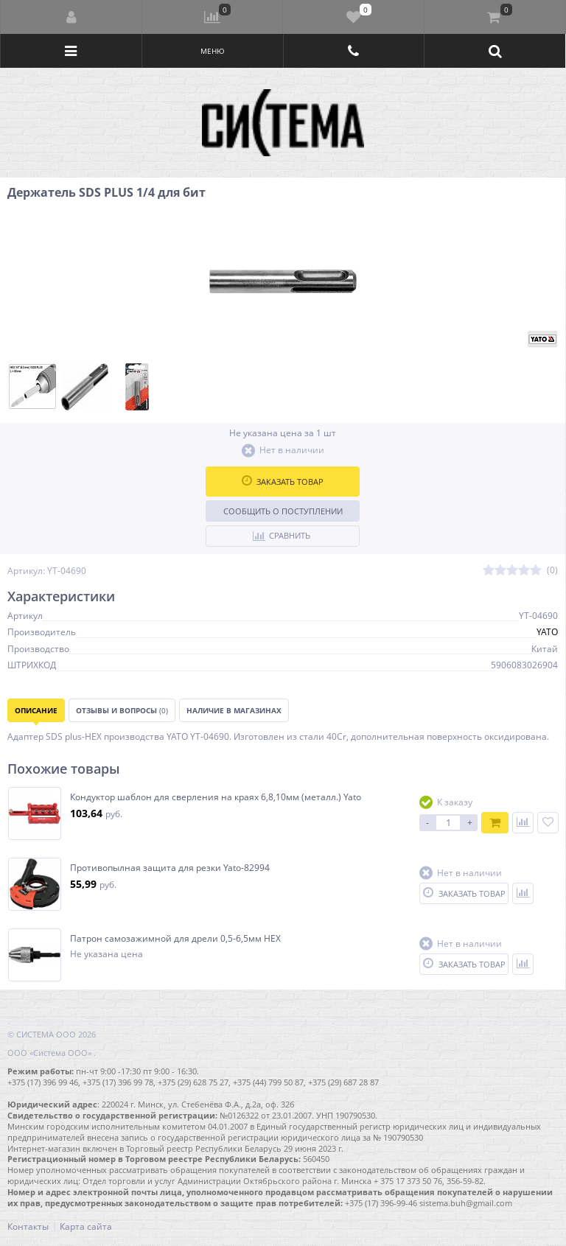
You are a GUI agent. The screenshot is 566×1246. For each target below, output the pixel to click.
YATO (547, 632)
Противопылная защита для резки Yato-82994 (170, 868)
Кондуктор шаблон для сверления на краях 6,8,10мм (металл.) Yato (215, 797)
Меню (212, 51)
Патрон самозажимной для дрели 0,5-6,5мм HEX (175, 939)
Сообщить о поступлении (283, 511)
